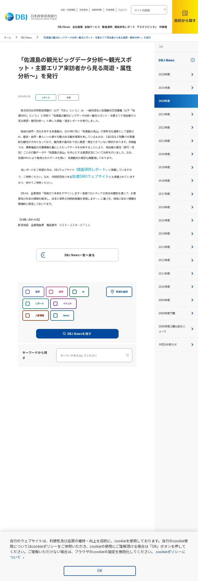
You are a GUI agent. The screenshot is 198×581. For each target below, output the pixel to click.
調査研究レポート (87, 168)
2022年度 (176, 127)
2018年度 (176, 180)
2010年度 (176, 286)
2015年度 (176, 220)
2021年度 (176, 141)
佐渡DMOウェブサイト (72, 173)
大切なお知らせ (176, 344)
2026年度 (176, 74)
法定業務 (83, 9)
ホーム (7, 37)
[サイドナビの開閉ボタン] (159, 47)
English (122, 9)
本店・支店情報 (68, 9)
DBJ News (26, 37)
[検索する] (164, 10)
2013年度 (176, 247)
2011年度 (176, 273)
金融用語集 (97, 9)
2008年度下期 (176, 313)
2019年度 (176, 167)
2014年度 (176, 233)
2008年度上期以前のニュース (176, 328)
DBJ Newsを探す (77, 330)
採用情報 (110, 9)
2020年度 (176, 154)
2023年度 (176, 114)
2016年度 (176, 207)
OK (99, 570)
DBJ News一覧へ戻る (67, 251)
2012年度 (176, 260)
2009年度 (176, 300)
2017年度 (176, 194)
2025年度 (176, 88)
